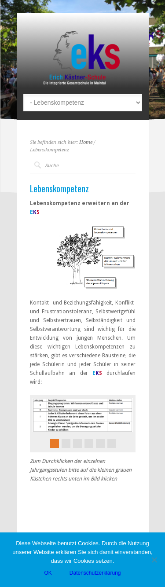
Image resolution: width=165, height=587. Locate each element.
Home (85, 142)
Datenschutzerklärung (95, 573)
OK (47, 573)
